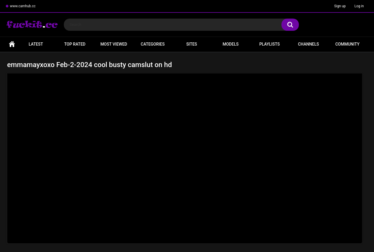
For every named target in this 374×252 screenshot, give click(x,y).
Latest (36, 44)
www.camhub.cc (23, 6)
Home (12, 44)
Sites (191, 44)
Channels (308, 44)
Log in (359, 6)
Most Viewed (113, 44)
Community (347, 44)
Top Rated (74, 44)
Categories (153, 44)
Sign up (340, 6)
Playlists (269, 44)
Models (231, 44)
